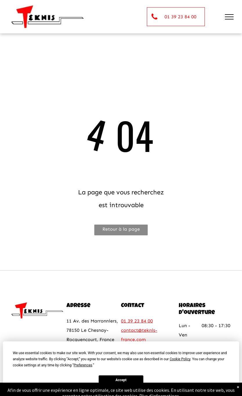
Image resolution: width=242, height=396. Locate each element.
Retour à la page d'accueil (121, 230)
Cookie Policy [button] (180, 359)
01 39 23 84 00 (137, 321)
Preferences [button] (83, 365)
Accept (121, 380)
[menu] (229, 16)
